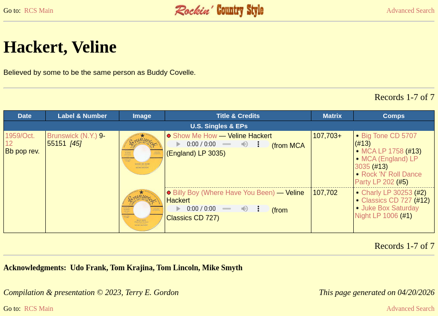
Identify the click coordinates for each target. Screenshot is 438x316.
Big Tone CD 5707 (389, 135)
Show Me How (195, 135)
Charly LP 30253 (386, 192)
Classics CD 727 (386, 200)
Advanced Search (411, 10)
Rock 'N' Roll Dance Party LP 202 (388, 178)
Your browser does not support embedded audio (218, 144)
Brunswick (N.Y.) (72, 135)
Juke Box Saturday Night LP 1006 (387, 211)
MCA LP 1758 (382, 151)
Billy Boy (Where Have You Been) (224, 192)
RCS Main (38, 10)
